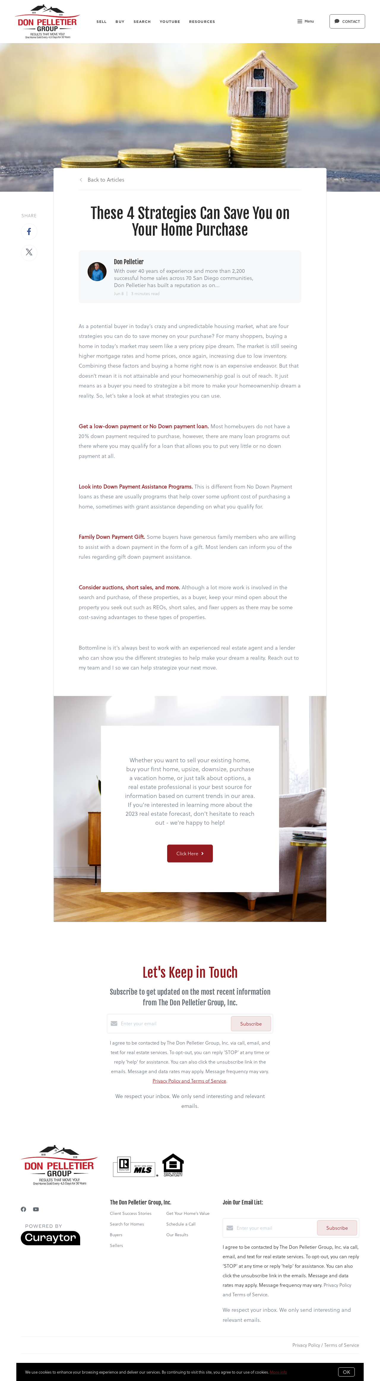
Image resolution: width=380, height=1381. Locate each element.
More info (278, 1372)
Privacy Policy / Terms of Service (325, 1344)
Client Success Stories (130, 1213)
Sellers (116, 1245)
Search (142, 21)
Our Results (177, 1235)
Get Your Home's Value (188, 1213)
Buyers (116, 1235)
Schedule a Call (181, 1224)
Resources (202, 21)
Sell (101, 21)
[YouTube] (36, 1209)
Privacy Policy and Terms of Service (189, 1080)
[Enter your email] (174, 1023)
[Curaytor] (50, 1243)
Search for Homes (127, 1224)
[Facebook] (23, 1209)
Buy (119, 21)
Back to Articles (106, 179)
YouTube (170, 21)
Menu (305, 22)
